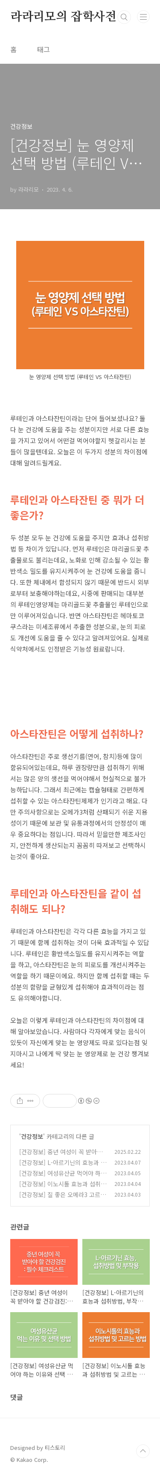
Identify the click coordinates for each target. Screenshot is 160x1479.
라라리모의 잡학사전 (63, 17)
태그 (43, 49)
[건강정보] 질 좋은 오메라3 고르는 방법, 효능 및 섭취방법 (62, 1199)
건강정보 (32, 1136)
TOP (143, 1451)
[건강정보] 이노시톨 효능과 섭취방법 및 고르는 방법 (62, 1188)
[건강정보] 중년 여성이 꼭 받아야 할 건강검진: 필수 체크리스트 (60, 1156)
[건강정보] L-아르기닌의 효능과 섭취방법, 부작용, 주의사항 (62, 1167)
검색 (124, 17)
